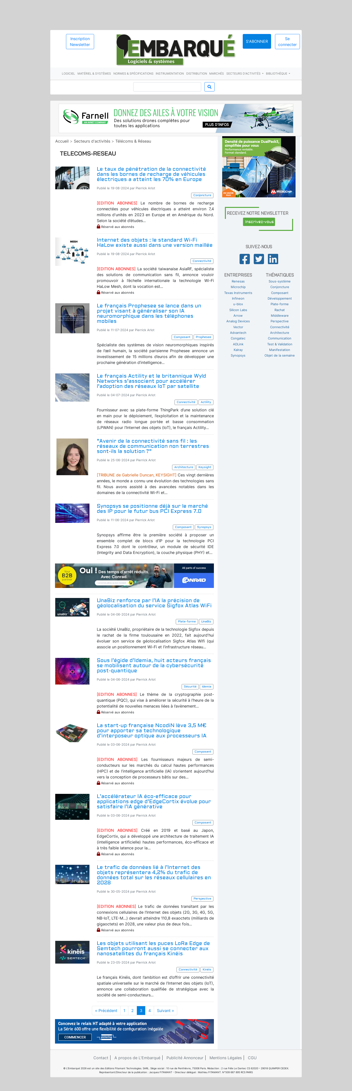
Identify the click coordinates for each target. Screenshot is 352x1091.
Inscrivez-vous (259, 221)
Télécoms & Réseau (133, 141)
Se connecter (287, 41)
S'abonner (257, 41)
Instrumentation (170, 73)
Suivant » (165, 1010)
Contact (100, 1057)
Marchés (216, 73)
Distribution (196, 73)
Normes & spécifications (133, 73)
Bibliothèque (277, 73)
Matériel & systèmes (94, 73)
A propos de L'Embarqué (137, 1057)
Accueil (62, 141)
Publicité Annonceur (184, 1057)
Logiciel (68, 73)
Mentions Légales (225, 1057)
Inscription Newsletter (80, 41)
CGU (252, 1057)
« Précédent (106, 1010)
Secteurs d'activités (243, 73)
